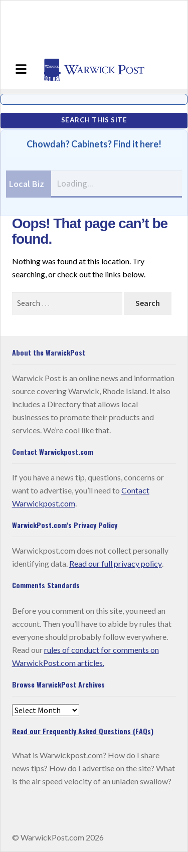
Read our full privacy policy (115, 563)
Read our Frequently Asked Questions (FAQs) (82, 731)
